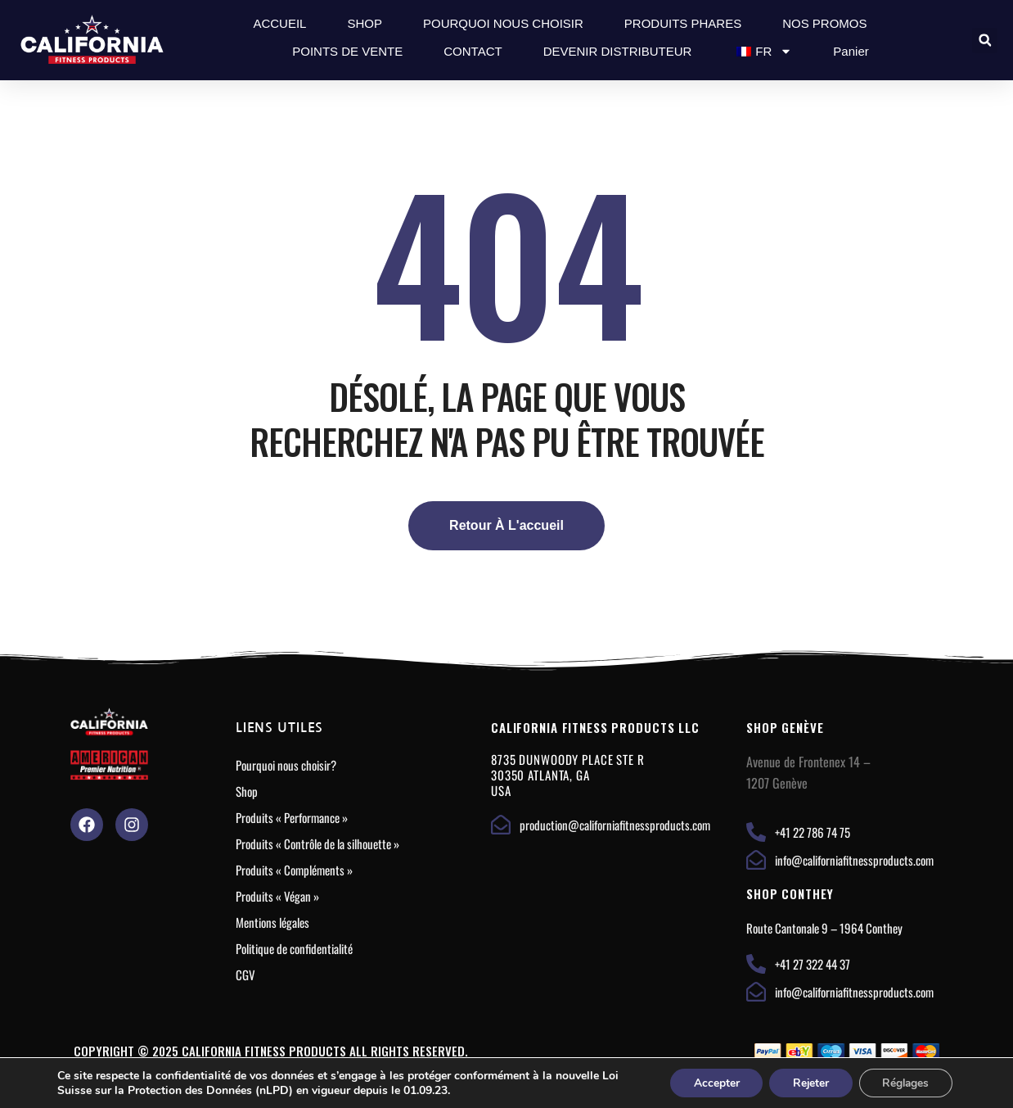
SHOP (364, 23)
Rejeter (805, 1082)
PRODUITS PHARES (682, 23)
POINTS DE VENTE (347, 51)
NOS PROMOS (824, 23)
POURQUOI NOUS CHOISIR (503, 23)
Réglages (904, 1082)
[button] (984, 40)
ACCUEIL (279, 23)
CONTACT (472, 51)
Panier (850, 51)
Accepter (709, 1082)
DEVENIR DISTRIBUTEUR (617, 51)
